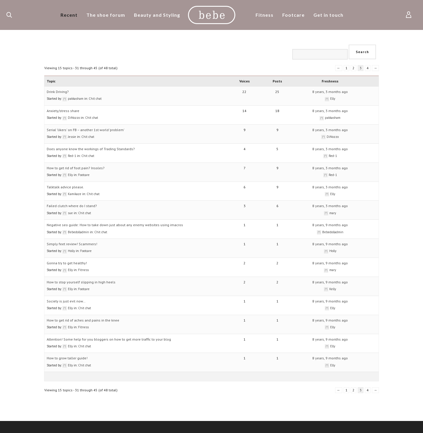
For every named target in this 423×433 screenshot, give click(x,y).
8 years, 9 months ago (330, 225)
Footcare (84, 175)
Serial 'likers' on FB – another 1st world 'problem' (86, 130)
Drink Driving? (58, 91)
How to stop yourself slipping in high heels (81, 282)
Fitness (83, 270)
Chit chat (95, 99)
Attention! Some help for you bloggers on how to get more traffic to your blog (109, 339)
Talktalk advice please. (65, 187)
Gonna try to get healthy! (67, 263)
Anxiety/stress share (63, 111)
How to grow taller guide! (67, 358)
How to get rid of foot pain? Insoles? (76, 168)
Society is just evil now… (66, 301)
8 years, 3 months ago (330, 91)
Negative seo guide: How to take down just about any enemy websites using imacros (115, 225)
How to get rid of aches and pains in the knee (83, 320)
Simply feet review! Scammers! (72, 244)
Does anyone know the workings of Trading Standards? (91, 149)
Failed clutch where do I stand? (72, 206)
